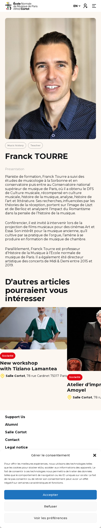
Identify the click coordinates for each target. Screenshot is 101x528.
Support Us (15, 417)
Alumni (11, 425)
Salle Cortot (16, 432)
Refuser (50, 506)
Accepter (50, 495)
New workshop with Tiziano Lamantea (28, 365)
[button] (95, 455)
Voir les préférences (50, 518)
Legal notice (16, 447)
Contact (12, 440)
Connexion (85, 5)
